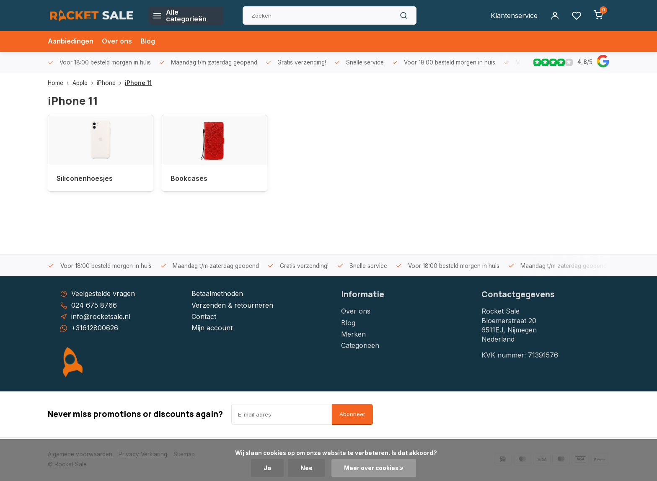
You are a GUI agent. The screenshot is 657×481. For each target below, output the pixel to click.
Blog (148, 41)
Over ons (117, 41)
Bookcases (189, 178)
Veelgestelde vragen (103, 293)
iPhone (111, 83)
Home (60, 83)
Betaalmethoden (217, 293)
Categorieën (360, 345)
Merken (353, 334)
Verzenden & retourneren (232, 305)
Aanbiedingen (71, 41)
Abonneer (352, 414)
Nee (306, 468)
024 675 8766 (94, 305)
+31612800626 (94, 328)
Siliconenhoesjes (85, 178)
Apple (84, 83)
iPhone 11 (138, 83)
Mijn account (212, 328)
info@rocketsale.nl (100, 316)
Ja (267, 468)
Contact (203, 316)
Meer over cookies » (374, 468)
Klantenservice (514, 15)
